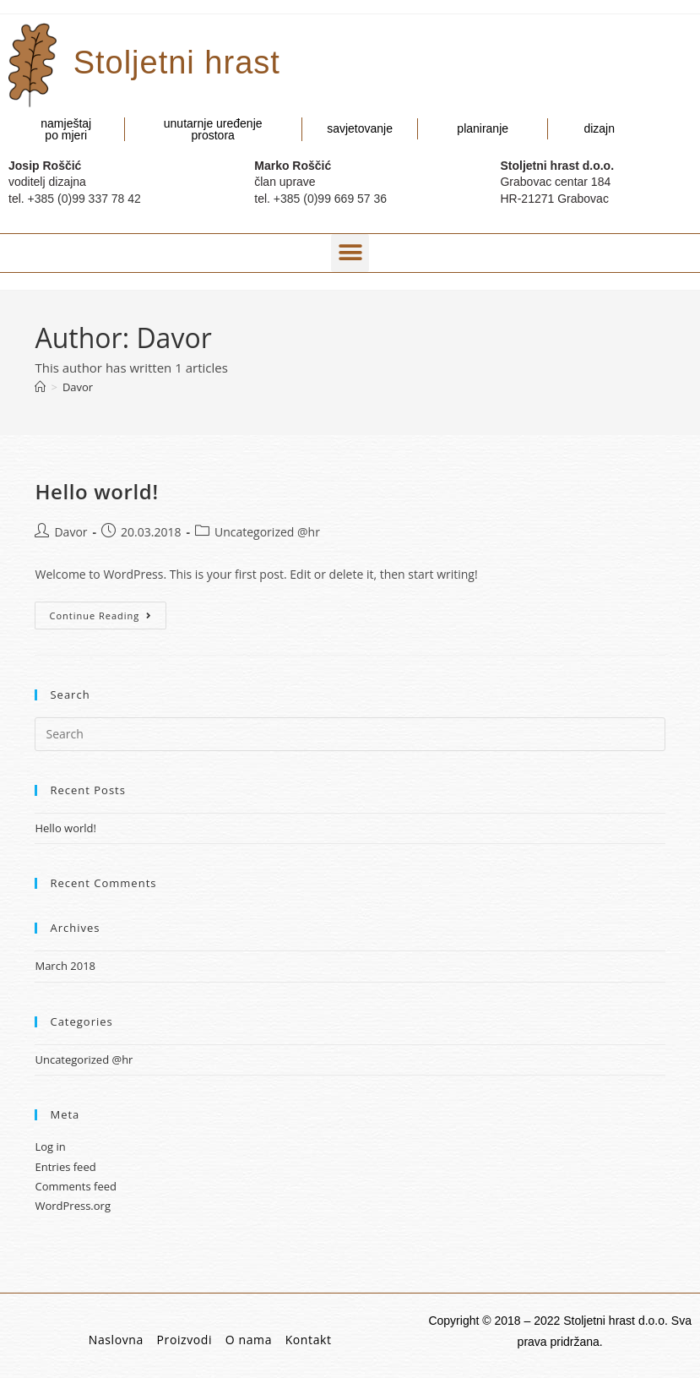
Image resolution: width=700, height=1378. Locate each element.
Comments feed (75, 1186)
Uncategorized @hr (267, 532)
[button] (350, 253)
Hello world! (96, 491)
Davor (77, 387)
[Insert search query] (350, 734)
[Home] (40, 387)
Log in (50, 1146)
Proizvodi (185, 1340)
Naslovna (116, 1340)
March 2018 (65, 965)
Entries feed (65, 1166)
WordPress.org (73, 1205)
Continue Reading (107, 612)
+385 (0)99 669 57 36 (330, 198)
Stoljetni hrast (176, 62)
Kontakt (308, 1340)
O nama (248, 1340)
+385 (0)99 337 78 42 (84, 198)
